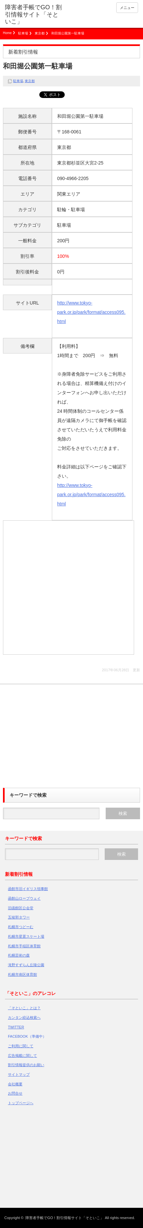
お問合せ (15, 1093)
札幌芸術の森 (19, 955)
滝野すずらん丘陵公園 (26, 965)
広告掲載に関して (22, 1056)
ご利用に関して (20, 1046)
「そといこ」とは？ (24, 1008)
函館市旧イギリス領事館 (28, 889)
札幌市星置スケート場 (26, 936)
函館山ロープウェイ (24, 898)
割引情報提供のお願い (26, 1065)
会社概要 (15, 1084)
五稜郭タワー (19, 917)
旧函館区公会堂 (20, 908)
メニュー (127, 8)
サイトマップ (19, 1074)
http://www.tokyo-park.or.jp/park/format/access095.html (91, 312)
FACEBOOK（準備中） (27, 1036)
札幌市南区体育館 (22, 974)
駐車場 (23, 33)
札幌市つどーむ (20, 927)
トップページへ (20, 1103)
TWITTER (16, 1027)
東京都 (40, 33)
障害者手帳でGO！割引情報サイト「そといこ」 (33, 14)
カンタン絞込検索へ (24, 1017)
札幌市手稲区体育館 (24, 946)
